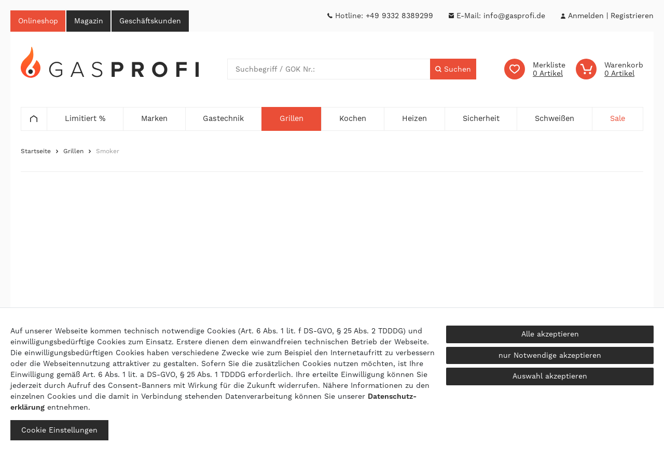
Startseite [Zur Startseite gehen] (36, 151)
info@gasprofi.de (514, 15)
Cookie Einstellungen (59, 430)
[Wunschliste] (534, 69)
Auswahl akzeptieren (550, 376)
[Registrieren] (632, 15)
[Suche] (453, 69)
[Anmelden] (586, 15)
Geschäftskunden (152, 21)
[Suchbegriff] (329, 69)
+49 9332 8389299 (399, 15)
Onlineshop (38, 21)
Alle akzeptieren (550, 334)
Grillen (73, 151)
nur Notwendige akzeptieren (550, 355)
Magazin (89, 21)
